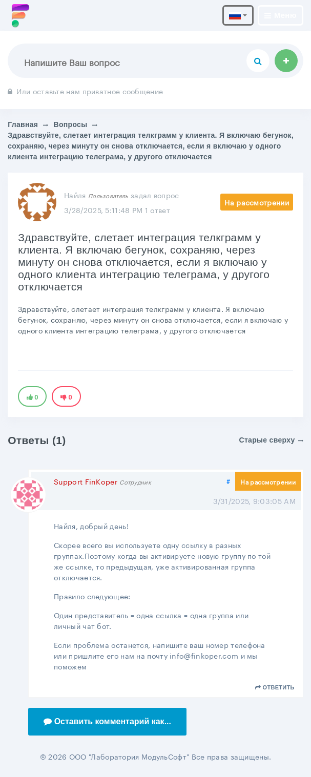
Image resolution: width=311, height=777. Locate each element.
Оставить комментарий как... (107, 721)
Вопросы (71, 124)
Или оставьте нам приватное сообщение (85, 90)
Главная (23, 124)
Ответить (275, 687)
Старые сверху (271, 440)
